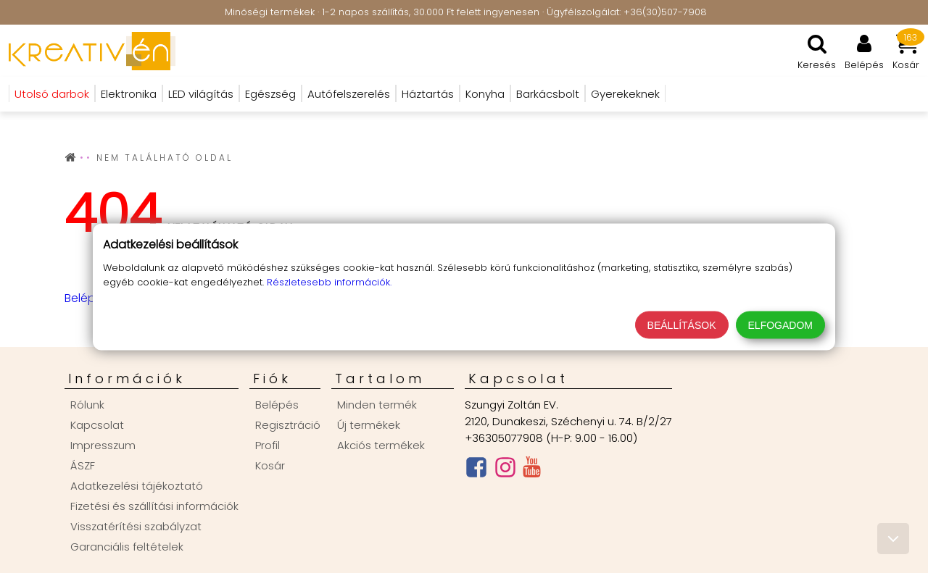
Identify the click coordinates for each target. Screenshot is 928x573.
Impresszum (103, 445)
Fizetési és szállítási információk (154, 506)
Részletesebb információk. (329, 281)
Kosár (270, 465)
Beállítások (681, 324)
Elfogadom (780, 324)
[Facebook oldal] (476, 470)
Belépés (87, 298)
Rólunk (87, 404)
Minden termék (377, 404)
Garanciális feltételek (126, 546)
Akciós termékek (381, 445)
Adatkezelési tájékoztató (136, 485)
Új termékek (368, 424)
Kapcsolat (97, 424)
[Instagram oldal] (505, 470)
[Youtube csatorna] (531, 470)
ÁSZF (82, 465)
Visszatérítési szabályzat (136, 526)
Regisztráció (287, 424)
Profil (267, 445)
